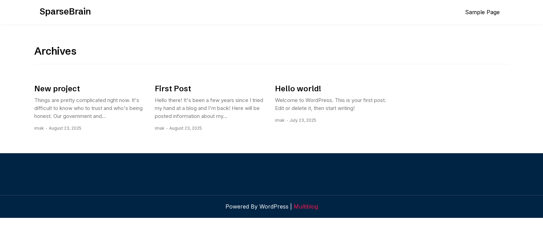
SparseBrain (65, 11)
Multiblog (306, 206)
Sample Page (482, 12)
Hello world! (298, 88)
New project (57, 88)
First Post (173, 88)
